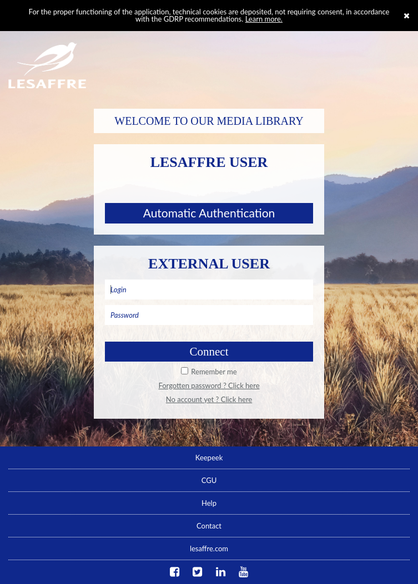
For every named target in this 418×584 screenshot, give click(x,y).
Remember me (213, 371)
